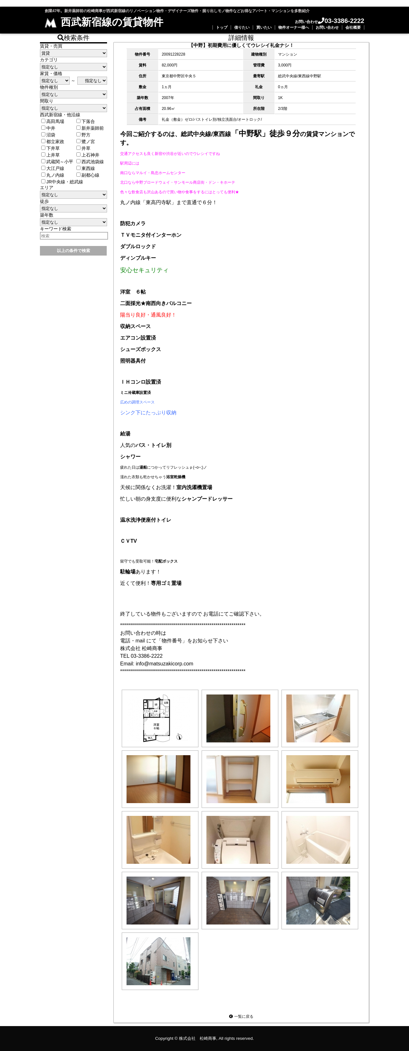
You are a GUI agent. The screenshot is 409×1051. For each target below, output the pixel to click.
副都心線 (87, 175)
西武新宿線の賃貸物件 (104, 22)
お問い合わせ (327, 27)
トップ (222, 27)
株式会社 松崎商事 (197, 1038)
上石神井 (87, 154)
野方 (83, 134)
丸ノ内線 (52, 175)
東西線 (85, 168)
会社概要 (353, 27)
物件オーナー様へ (293, 27)
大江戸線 (52, 168)
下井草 (50, 148)
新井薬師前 (90, 128)
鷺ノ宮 (85, 141)
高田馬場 (52, 121)
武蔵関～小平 (57, 161)
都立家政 (52, 141)
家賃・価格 (51, 73)
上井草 (50, 154)
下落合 (85, 121)
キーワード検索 (55, 228)
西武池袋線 (90, 161)
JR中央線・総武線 (62, 181)
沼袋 (48, 134)
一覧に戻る (241, 1016)
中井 (48, 128)
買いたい (264, 27)
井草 (83, 148)
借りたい (242, 27)
